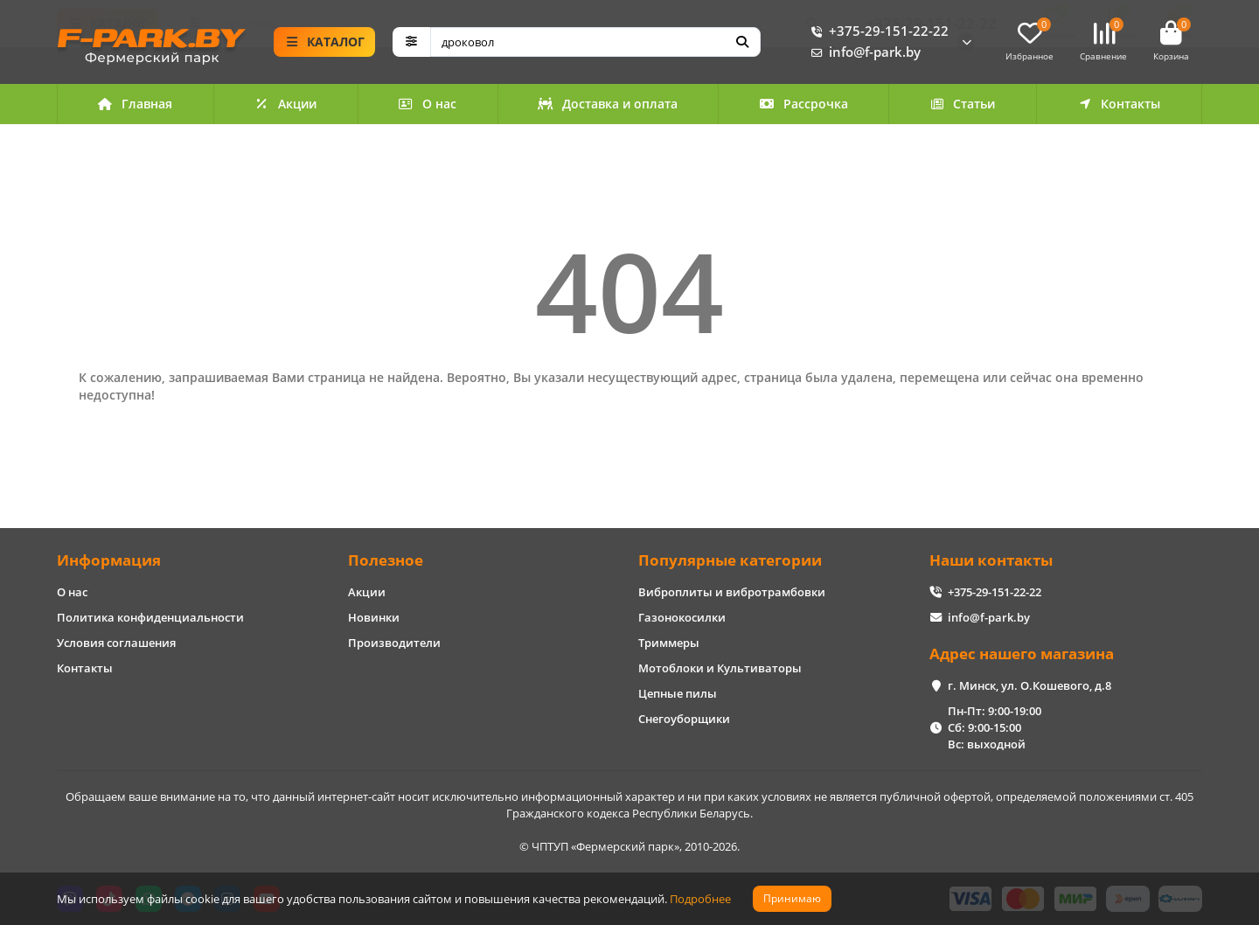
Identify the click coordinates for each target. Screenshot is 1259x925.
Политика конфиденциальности (150, 617)
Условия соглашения (116, 642)
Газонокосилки (682, 617)
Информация (109, 560)
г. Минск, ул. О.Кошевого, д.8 (1029, 685)
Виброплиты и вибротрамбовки (731, 592)
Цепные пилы (677, 693)
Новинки (374, 617)
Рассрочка (803, 105)
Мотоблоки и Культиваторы (720, 668)
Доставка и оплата (608, 105)
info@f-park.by (862, 53)
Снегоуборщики (684, 719)
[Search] (596, 43)
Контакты (1119, 105)
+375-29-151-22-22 (876, 32)
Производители (394, 642)
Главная (135, 105)
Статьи (962, 105)
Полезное (385, 560)
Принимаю (792, 898)
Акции (285, 105)
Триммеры (668, 642)
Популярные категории (730, 560)
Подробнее (700, 899)
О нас (427, 105)
